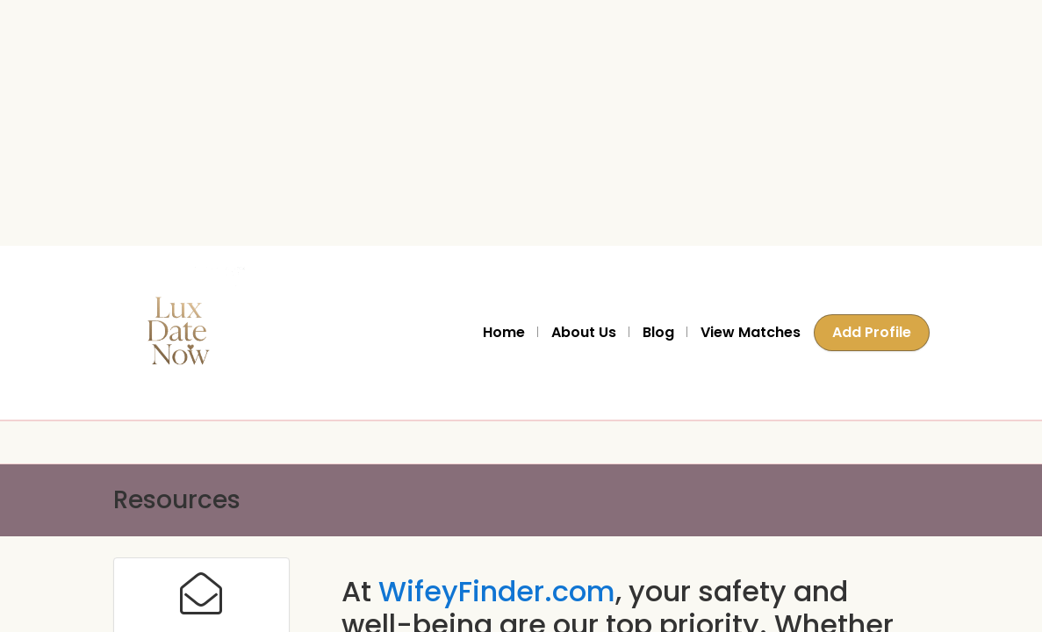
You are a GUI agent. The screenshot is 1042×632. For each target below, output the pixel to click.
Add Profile (871, 332)
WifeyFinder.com (496, 591)
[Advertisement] (514, 123)
